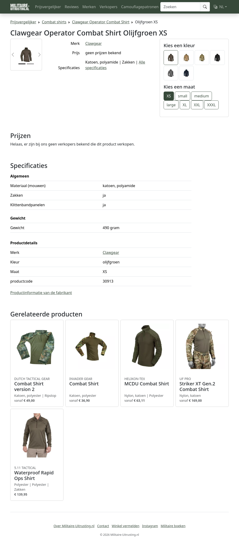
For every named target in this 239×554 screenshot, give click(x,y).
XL (185, 104)
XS (169, 96)
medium (201, 96)
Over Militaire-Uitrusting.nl (73, 526)
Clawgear (93, 43)
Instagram (150, 526)
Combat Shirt (92, 381)
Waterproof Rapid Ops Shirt (37, 473)
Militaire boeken (173, 526)
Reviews (72, 6)
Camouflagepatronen (139, 6)
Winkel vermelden (125, 526)
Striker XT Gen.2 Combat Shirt (202, 384)
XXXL (211, 104)
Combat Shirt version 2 (37, 384)
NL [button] (219, 6)
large (171, 104)
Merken (89, 6)
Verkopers (108, 6)
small (182, 96)
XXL (197, 104)
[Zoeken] (180, 6)
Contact (103, 526)
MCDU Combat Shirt (147, 381)
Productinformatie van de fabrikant (41, 292)
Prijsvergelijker (48, 6)
